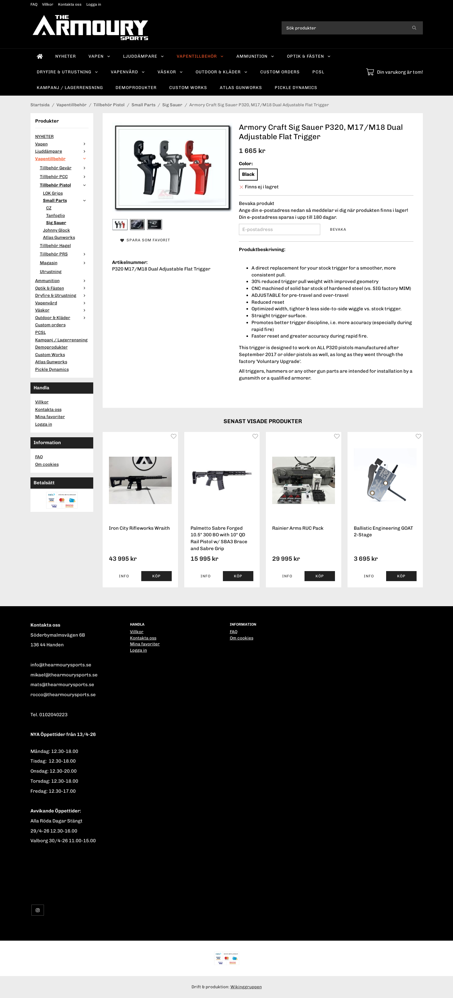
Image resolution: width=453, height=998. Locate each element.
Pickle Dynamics (296, 87)
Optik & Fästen (309, 56)
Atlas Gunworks (241, 87)
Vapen (100, 56)
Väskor (170, 71)
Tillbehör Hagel (55, 245)
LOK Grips (53, 193)
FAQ (33, 4)
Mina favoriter (50, 416)
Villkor (47, 4)
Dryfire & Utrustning (67, 71)
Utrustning (51, 271)
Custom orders (280, 71)
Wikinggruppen (246, 986)
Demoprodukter (136, 87)
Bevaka (338, 229)
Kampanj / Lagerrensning (70, 87)
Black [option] (248, 174)
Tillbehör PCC (64, 176)
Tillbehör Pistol (64, 184)
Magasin (64, 262)
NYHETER (65, 56)
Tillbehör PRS (64, 253)
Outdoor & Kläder (222, 71)
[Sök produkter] (344, 27)
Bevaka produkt (256, 203)
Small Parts (66, 200)
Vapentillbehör (200, 56)
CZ (48, 207)
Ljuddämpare (143, 56)
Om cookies (47, 464)
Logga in (93, 4)
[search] (414, 27)
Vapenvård (128, 71)
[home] (39, 56)
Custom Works (188, 87)
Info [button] (124, 576)
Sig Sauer (56, 222)
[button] (156, 576)
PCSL (318, 71)
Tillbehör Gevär (64, 167)
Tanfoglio (55, 215)
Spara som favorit (145, 240)
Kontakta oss (70, 4)
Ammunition (255, 56)
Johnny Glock (56, 230)
